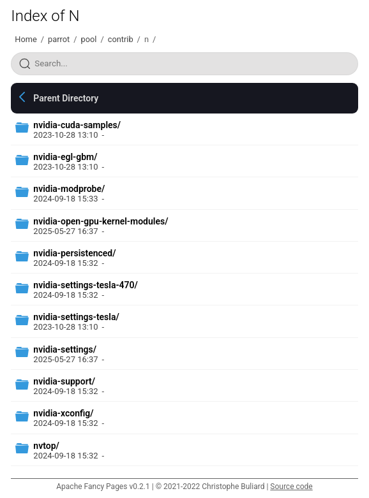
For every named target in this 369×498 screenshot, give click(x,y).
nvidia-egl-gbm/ (65, 157)
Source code (291, 486)
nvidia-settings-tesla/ (76, 317)
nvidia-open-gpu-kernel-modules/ (100, 221)
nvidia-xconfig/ (63, 413)
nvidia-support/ (64, 381)
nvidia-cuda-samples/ (77, 125)
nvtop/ (46, 446)
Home (25, 39)
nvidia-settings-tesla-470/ (85, 285)
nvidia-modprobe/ (69, 189)
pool (89, 39)
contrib (120, 39)
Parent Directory (65, 98)
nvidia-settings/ (64, 349)
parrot (59, 39)
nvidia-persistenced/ (74, 253)
